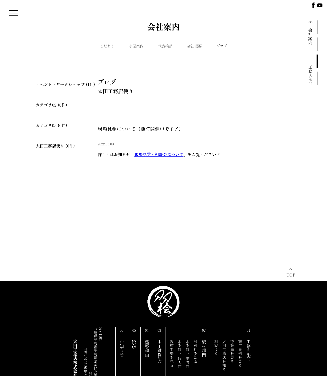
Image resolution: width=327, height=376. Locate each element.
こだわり (107, 46)
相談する (216, 347)
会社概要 (194, 46)
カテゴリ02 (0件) (51, 105)
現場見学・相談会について (158, 154)
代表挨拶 (165, 46)
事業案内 (136, 46)
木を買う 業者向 (188, 354)
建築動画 (147, 348)
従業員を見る (232, 351)
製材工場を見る (171, 353)
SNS (134, 344)
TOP (290, 275)
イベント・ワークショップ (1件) (65, 84)
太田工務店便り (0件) (55, 146)
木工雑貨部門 (159, 352)
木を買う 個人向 (180, 354)
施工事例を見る (240, 353)
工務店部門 (248, 350)
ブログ (221, 46)
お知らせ (122, 348)
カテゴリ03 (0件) (51, 125)
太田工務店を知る (224, 355)
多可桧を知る (195, 351)
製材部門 (204, 348)
